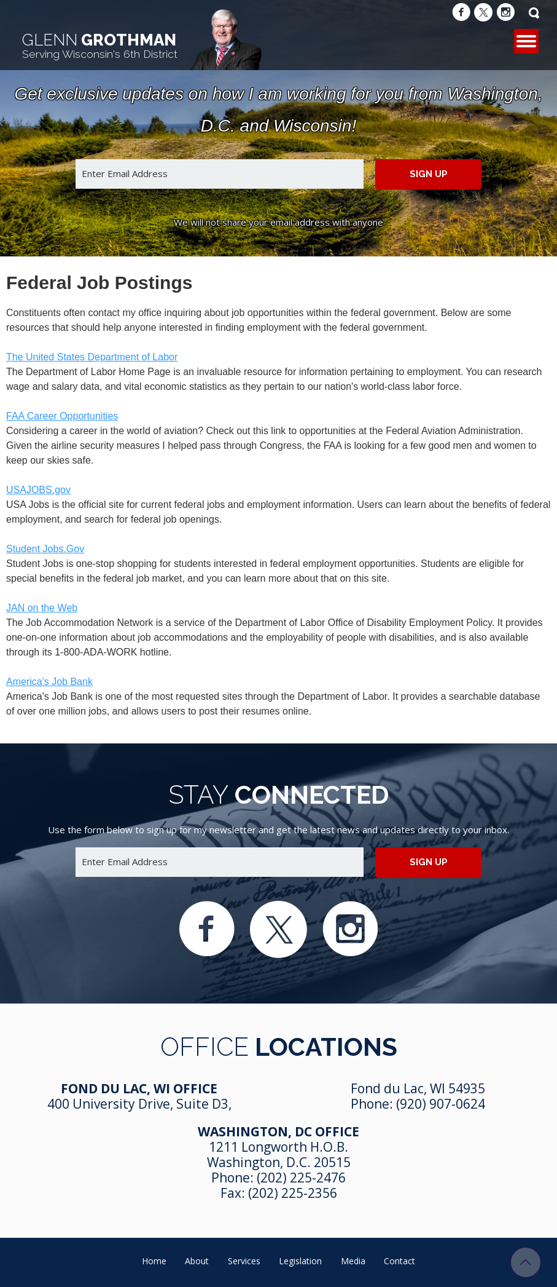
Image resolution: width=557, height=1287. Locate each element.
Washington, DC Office (278, 1131)
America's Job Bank (49, 681)
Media (353, 1261)
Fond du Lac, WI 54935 (418, 1088)
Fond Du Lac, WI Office (139, 1088)
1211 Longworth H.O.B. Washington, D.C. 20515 (279, 1154)
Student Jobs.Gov (45, 549)
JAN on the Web (41, 608)
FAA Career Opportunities (62, 416)
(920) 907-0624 (440, 1103)
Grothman (99, 45)
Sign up (429, 174)
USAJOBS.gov (38, 490)
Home (154, 1261)
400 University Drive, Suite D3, (139, 1103)
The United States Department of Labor (91, 357)
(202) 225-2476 (301, 1177)
